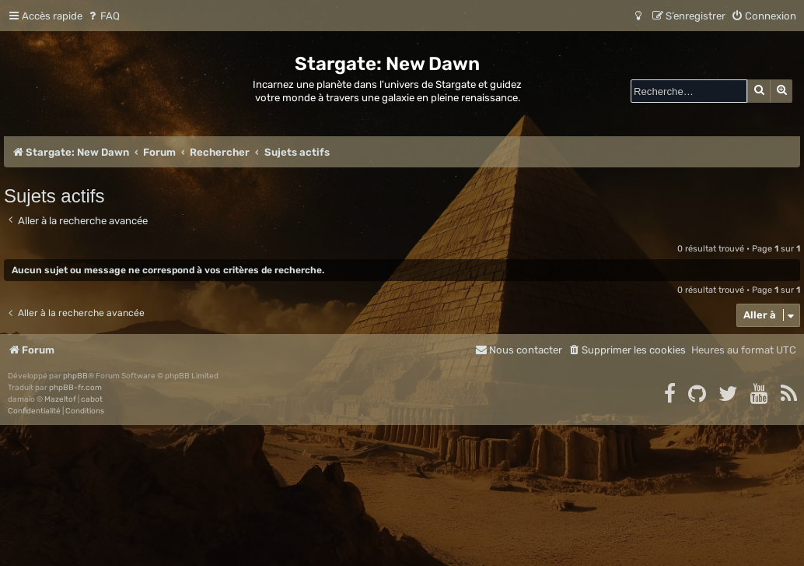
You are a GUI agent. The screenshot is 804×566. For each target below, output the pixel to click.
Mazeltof (60, 399)
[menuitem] (103, 16)
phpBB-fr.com (75, 387)
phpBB (75, 376)
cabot (92, 399)
